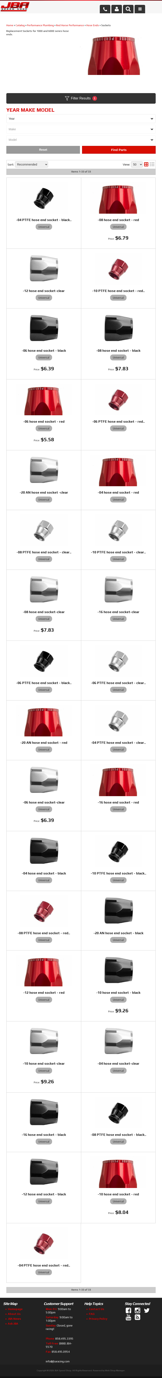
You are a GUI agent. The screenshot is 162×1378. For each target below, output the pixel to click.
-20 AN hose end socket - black (118, 933)
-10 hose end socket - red (118, 1194)
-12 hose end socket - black (44, 1194)
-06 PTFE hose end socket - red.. (118, 422)
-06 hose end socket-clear (44, 802)
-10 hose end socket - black (118, 993)
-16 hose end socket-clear (118, 612)
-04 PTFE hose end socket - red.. (44, 1265)
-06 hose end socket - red (44, 422)
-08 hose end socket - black (118, 351)
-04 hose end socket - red (118, 492)
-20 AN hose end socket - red (43, 743)
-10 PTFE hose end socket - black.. (118, 873)
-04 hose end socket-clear (118, 1064)
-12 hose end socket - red (44, 993)
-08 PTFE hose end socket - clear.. (43, 552)
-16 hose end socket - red (118, 802)
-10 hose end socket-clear (44, 1064)
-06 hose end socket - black (44, 351)
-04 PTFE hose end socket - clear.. (118, 743)
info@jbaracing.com (58, 1361)
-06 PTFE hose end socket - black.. (44, 683)
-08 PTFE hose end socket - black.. (118, 1135)
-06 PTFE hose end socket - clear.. (118, 683)
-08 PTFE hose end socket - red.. (44, 933)
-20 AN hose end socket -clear (44, 492)
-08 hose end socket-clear (44, 612)
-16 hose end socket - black (44, 1135)
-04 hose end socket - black (44, 873)
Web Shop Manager (115, 1370)
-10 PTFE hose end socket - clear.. (118, 552)
